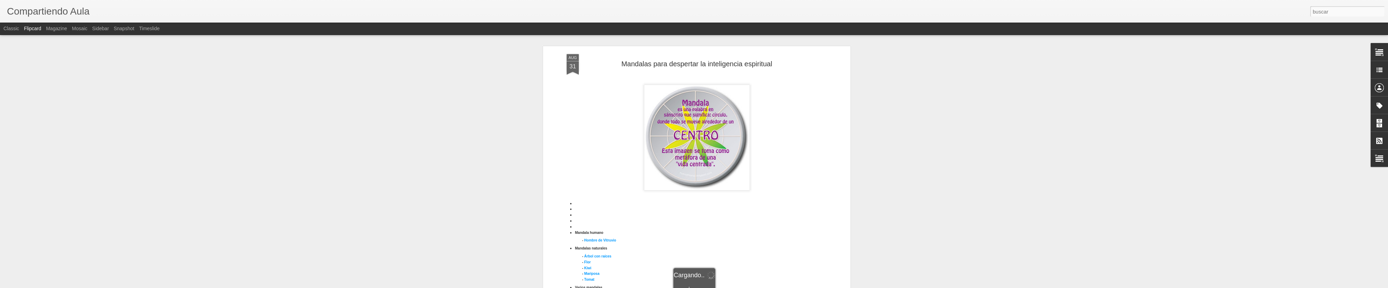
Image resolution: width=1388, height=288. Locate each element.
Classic (11, 28)
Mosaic (79, 28)
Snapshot (124, 28)
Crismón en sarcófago (602, 162)
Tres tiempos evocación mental (610, 249)
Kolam (589, 208)
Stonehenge (594, 243)
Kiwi (588, 134)
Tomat (589, 146)
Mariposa (592, 140)
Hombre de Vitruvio (600, 107)
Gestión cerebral (598, 191)
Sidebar (100, 28)
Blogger (720, 284)
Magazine (56, 28)
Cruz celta (592, 179)
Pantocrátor (593, 220)
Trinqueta (597, 255)
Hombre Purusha (598, 197)
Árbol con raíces (597, 123)
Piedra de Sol (595, 226)
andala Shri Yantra (602, 214)
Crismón (591, 168)
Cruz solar (592, 185)
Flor (587, 128)
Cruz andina (594, 173)
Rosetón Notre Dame (601, 232)
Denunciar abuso (744, 284)
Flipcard (32, 28)
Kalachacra (593, 202)
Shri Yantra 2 (595, 237)
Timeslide (149, 28)
